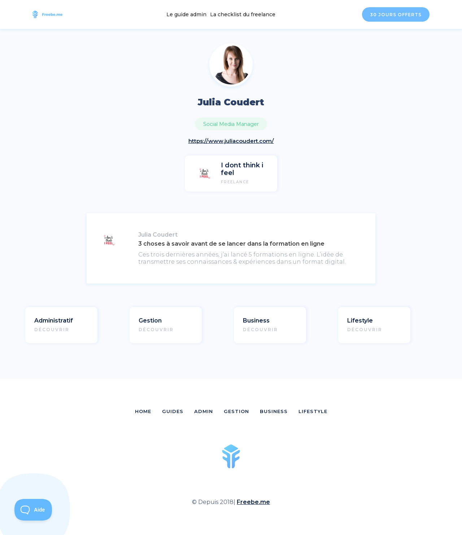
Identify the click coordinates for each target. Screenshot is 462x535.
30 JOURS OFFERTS (396, 14)
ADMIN (203, 411)
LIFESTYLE (312, 411)
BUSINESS (274, 411)
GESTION (236, 411)
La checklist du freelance (242, 14)
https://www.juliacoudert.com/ (231, 140)
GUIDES (172, 411)
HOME (143, 411)
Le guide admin (186, 14)
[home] (51, 14)
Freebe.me (253, 502)
